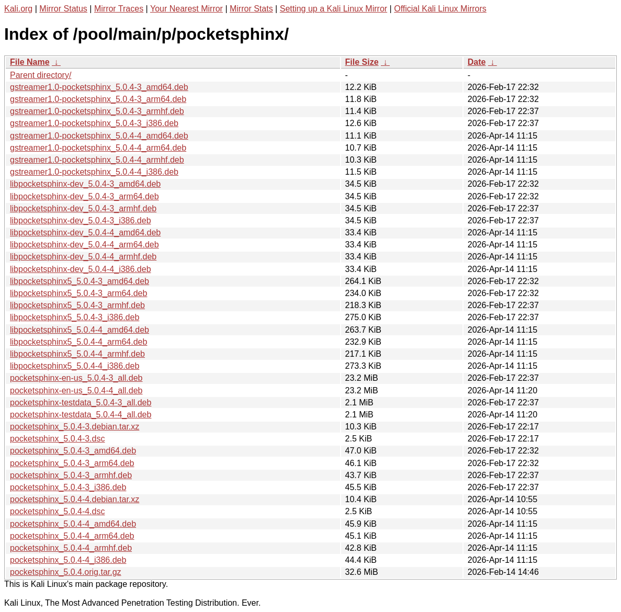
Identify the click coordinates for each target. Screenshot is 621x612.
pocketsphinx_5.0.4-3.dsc (57, 438)
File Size (362, 62)
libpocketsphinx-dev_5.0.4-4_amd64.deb (85, 232)
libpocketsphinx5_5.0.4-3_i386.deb (74, 317)
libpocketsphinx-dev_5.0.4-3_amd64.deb (85, 183)
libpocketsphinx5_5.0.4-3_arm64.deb (78, 293)
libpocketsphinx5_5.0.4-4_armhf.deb (77, 353)
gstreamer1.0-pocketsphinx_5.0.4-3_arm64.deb (98, 99)
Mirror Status (63, 8)
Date (477, 62)
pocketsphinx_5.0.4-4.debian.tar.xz (74, 499)
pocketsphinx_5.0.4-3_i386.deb (68, 487)
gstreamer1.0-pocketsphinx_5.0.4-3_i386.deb (94, 123)
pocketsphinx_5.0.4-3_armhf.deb (71, 475)
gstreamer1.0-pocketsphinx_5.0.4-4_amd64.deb (99, 135)
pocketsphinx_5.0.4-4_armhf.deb (71, 547)
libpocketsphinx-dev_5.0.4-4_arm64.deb (84, 244)
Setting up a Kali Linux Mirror (333, 8)
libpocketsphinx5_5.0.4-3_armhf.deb (77, 305)
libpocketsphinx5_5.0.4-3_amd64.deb (79, 281)
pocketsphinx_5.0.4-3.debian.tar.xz (74, 426)
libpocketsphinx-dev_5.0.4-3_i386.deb (80, 220)
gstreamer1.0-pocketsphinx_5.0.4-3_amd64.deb (99, 87)
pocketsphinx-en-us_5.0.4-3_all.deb (76, 377)
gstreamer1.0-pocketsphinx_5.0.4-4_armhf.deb (97, 159)
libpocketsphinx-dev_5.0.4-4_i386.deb (80, 269)
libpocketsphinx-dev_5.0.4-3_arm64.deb (84, 196)
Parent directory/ (40, 75)
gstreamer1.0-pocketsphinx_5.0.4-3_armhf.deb (97, 111)
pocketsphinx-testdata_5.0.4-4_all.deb (80, 414)
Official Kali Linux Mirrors (440, 8)
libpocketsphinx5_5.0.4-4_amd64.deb (79, 329)
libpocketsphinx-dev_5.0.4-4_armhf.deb (83, 256)
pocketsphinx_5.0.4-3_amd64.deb (73, 450)
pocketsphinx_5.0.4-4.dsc (57, 511)
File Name (30, 62)
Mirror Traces (118, 8)
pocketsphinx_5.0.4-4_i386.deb (68, 560)
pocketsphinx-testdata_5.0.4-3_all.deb (80, 402)
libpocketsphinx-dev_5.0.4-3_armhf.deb (83, 208)
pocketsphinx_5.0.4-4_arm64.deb (72, 535)
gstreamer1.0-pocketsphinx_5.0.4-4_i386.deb (94, 171)
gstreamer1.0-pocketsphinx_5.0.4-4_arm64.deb (98, 147)
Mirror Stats (251, 8)
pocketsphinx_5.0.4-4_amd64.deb (73, 523)
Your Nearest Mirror (186, 8)
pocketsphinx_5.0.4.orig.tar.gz (65, 572)
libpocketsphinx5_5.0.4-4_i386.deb (74, 365)
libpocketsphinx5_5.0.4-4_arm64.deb (78, 341)
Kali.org (18, 8)
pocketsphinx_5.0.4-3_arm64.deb (72, 463)
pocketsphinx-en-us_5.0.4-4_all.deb (76, 390)
